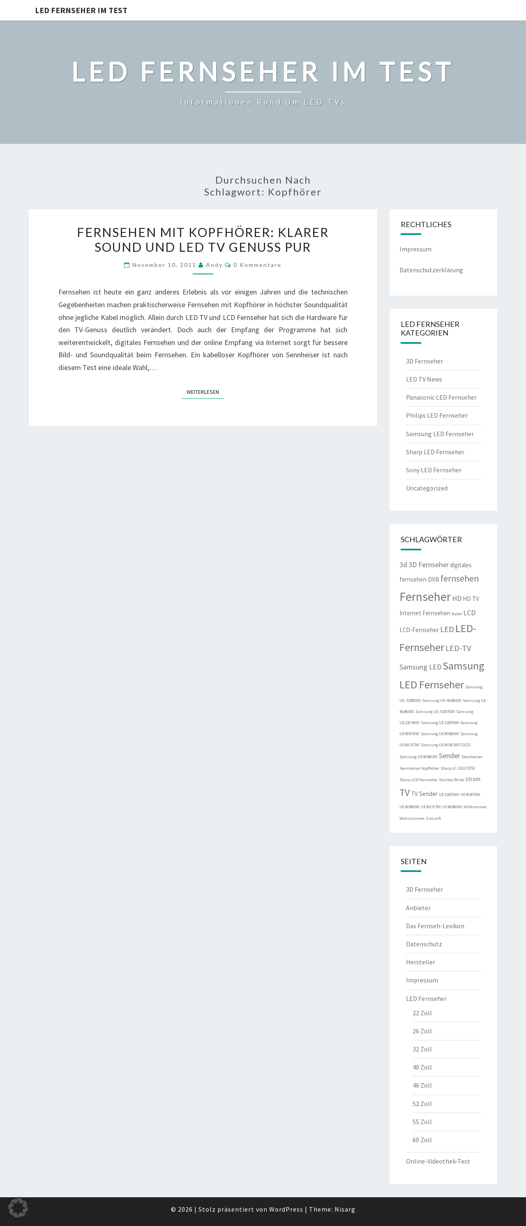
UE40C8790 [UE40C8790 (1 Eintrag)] (431, 807)
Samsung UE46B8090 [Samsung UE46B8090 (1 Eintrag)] (418, 756)
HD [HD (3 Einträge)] (456, 598)
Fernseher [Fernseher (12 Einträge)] (425, 596)
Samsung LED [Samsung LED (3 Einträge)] (420, 667)
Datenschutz (424, 944)
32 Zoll (422, 1049)
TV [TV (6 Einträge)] (404, 792)
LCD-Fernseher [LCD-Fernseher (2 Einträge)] (419, 630)
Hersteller (420, 962)
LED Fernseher (426, 998)
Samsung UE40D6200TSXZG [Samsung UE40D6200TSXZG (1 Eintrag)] (446, 745)
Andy (214, 264)
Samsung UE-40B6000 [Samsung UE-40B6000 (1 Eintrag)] (441, 700)
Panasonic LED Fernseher (441, 397)
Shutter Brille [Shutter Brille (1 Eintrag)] (451, 779)
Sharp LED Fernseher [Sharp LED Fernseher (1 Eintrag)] (418, 779)
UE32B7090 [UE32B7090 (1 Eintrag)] (449, 794)
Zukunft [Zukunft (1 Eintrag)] (433, 818)
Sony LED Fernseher (433, 470)
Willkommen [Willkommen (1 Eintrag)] (475, 807)
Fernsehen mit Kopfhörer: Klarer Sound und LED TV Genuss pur (203, 239)
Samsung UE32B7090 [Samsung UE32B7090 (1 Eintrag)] (440, 722)
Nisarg (345, 1209)
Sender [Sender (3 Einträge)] (449, 755)
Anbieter (418, 908)
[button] (18, 1208)
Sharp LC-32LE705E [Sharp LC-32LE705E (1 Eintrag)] (458, 768)
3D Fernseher (424, 361)
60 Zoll (422, 1140)
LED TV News (424, 379)
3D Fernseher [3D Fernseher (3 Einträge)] (428, 564)
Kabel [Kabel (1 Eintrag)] (457, 613)
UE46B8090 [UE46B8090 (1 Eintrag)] (452, 807)
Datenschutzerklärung (431, 270)
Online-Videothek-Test (438, 1161)
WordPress (286, 1209)
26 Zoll (422, 1031)
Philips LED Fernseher (437, 415)
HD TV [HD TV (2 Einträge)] (471, 599)
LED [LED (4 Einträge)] (447, 629)
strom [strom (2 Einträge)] (472, 779)
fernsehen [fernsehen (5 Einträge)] (460, 578)
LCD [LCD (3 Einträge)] (469, 612)
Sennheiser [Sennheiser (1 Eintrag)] (471, 756)
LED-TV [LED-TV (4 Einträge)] (458, 648)
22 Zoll (422, 1013)
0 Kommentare (257, 264)
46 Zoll (422, 1085)
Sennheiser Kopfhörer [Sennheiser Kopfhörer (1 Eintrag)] (419, 768)
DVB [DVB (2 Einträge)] (433, 579)
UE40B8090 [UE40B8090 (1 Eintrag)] (409, 807)
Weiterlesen (205, 391)
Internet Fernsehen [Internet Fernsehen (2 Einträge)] (424, 613)
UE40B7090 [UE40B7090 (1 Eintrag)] (470, 794)
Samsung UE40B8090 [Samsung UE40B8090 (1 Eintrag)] (440, 733)
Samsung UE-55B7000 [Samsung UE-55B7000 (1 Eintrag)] (435, 711)
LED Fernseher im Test (81, 10)
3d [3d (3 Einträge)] (403, 564)
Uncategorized (427, 488)
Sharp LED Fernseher (435, 452)
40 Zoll (422, 1067)
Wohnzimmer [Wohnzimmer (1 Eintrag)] (411, 818)
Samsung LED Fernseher (440, 434)
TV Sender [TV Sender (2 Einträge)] (424, 794)
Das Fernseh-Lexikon (435, 926)
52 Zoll (422, 1103)
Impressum (415, 249)
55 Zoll (422, 1122)
